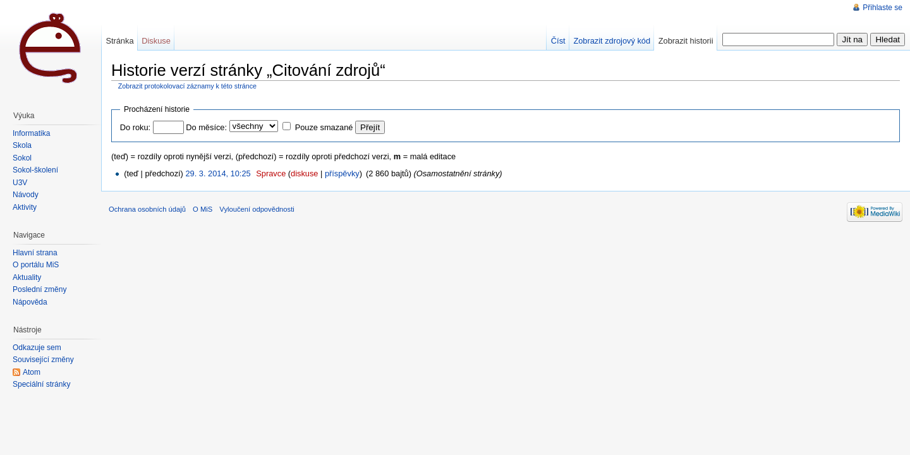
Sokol (22, 158)
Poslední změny (39, 289)
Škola (22, 145)
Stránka (119, 41)
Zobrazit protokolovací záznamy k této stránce (187, 86)
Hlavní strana (35, 252)
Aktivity (25, 207)
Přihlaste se (882, 7)
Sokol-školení (35, 170)
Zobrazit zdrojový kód (611, 41)
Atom (31, 372)
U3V (20, 182)
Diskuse (156, 41)
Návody (26, 194)
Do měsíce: (206, 127)
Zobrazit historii (685, 41)
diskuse (304, 173)
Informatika (31, 133)
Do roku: (135, 127)
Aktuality (27, 277)
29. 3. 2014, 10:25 (217, 173)
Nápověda (30, 302)
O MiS (202, 209)
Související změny (43, 359)
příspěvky (342, 173)
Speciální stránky (41, 384)
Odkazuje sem (37, 347)
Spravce (271, 173)
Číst (558, 41)
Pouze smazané (324, 127)
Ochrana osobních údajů (147, 209)
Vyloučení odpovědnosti (256, 209)
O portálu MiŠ (36, 264)
